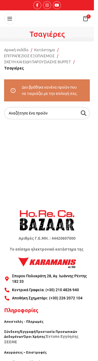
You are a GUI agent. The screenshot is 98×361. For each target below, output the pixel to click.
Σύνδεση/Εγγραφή (20, 331)
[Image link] (47, 220)
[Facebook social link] (37, 5)
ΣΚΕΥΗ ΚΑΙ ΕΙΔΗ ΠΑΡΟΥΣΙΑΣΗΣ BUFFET (37, 62)
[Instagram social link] (47, 5)
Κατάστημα (44, 50)
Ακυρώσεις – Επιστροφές (25, 352)
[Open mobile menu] (9, 18)
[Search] (47, 113)
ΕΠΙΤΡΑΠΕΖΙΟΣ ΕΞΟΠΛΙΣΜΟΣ (29, 56)
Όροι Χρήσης (34, 336)
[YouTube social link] (57, 5)
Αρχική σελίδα (16, 50)
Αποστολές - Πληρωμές (24, 321)
